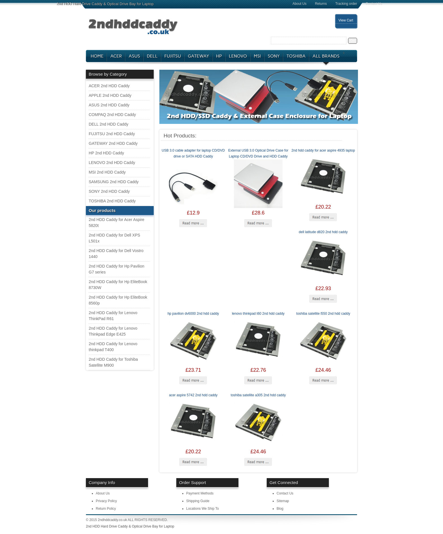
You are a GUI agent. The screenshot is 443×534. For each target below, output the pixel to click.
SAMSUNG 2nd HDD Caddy (114, 182)
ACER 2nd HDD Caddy (109, 86)
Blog (280, 509)
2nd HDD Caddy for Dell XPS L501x (114, 238)
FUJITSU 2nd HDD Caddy (112, 134)
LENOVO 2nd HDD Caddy (112, 162)
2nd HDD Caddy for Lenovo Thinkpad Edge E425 (113, 331)
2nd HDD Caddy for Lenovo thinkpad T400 (113, 347)
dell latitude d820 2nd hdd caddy (323, 232)
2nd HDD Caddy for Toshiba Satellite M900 (113, 362)
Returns (321, 4)
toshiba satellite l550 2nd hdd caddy (323, 314)
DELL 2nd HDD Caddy (108, 124)
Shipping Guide (197, 501)
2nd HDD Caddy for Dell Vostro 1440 (116, 253)
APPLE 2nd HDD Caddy (110, 95)
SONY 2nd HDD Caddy (109, 191)
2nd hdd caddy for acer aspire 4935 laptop (323, 150)
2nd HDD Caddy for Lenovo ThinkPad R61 (113, 315)
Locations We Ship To (202, 509)
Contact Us (374, 4)
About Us (299, 4)
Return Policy (106, 509)
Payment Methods (200, 493)
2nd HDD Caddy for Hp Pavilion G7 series (116, 269)
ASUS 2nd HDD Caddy (109, 105)
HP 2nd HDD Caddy (106, 153)
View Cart (345, 20)
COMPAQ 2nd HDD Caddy (112, 114)
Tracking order (346, 4)
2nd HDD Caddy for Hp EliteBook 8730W (118, 284)
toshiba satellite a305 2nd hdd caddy (258, 395)
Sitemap (283, 501)
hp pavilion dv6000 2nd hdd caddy (193, 314)
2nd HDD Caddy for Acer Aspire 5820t (116, 222)
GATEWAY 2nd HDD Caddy (113, 143)
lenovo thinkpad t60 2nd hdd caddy (258, 314)
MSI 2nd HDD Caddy (107, 172)
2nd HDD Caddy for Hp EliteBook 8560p (118, 300)
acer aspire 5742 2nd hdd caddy (193, 395)
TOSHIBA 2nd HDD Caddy (112, 201)
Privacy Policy (106, 501)
